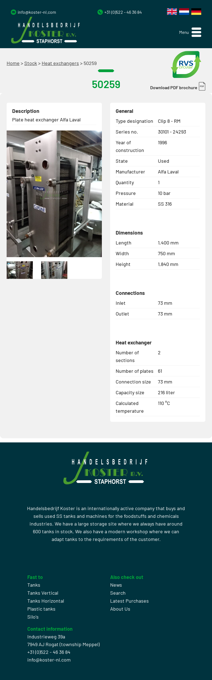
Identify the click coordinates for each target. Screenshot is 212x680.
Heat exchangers (60, 63)
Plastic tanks (41, 609)
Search (118, 593)
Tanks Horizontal (45, 601)
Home (13, 63)
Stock (30, 63)
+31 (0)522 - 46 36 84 (123, 12)
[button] (190, 32)
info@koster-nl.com (37, 12)
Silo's (33, 617)
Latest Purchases (129, 601)
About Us (120, 609)
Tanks (33, 585)
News (116, 585)
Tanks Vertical (42, 593)
